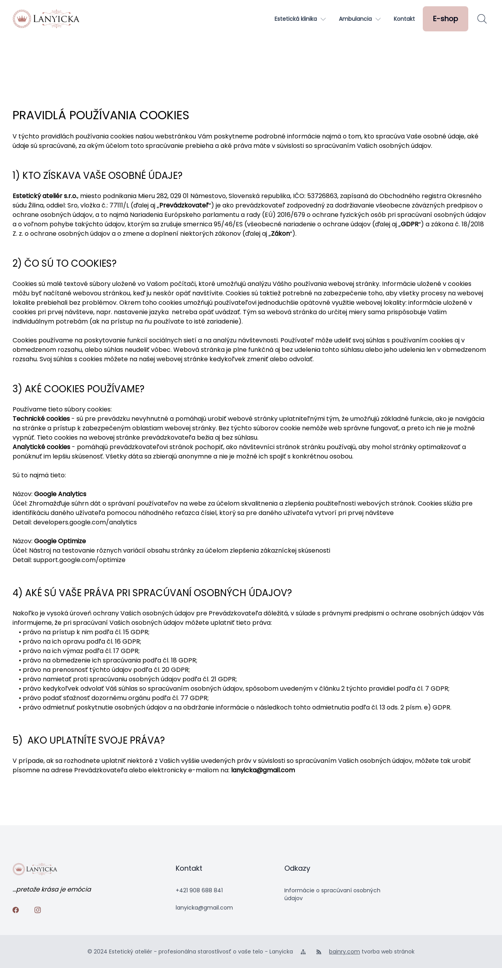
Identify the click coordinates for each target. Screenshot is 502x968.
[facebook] (17, 911)
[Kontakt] (404, 19)
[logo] (46, 18)
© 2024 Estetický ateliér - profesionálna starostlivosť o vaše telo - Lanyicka (190, 951)
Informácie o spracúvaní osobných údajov (332, 894)
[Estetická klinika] (300, 19)
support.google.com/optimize (79, 559)
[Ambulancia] (360, 19)
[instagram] (39, 911)
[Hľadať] (482, 19)
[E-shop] (445, 18)
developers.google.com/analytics (85, 522)
